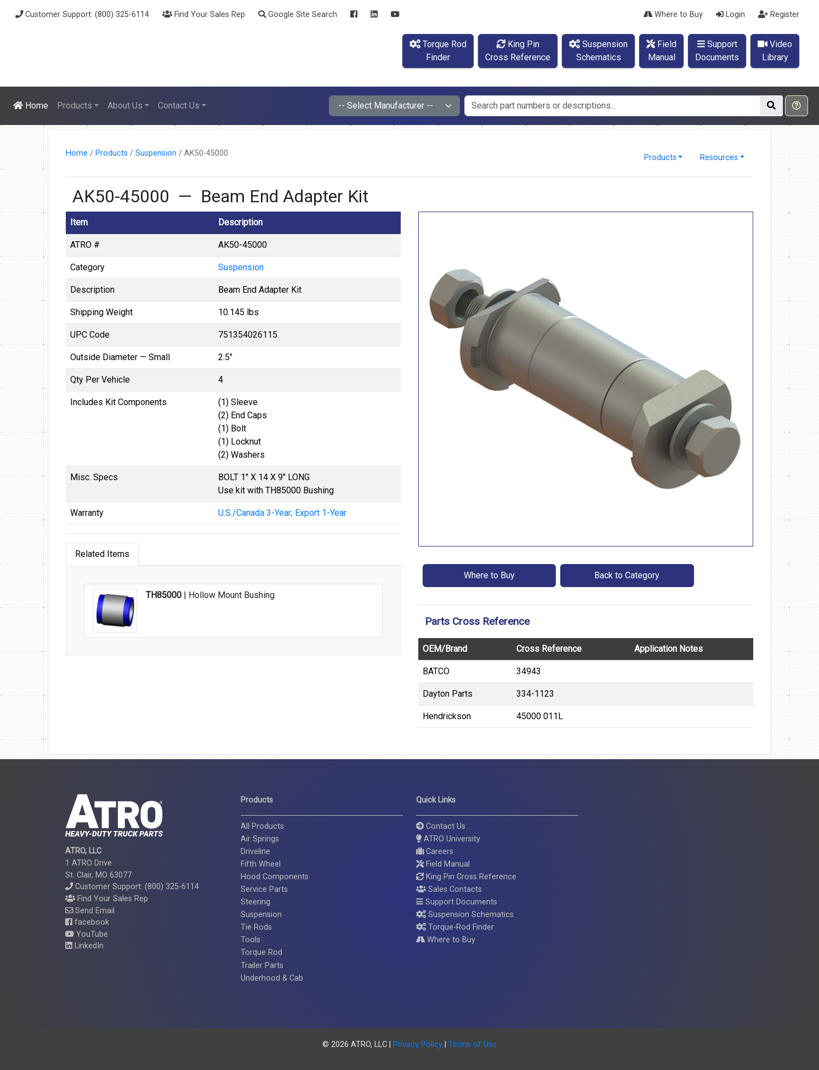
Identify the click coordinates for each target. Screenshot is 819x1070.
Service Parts (264, 889)
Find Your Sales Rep (203, 14)
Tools (250, 939)
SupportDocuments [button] (717, 50)
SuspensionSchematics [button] (598, 50)
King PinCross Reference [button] (517, 50)
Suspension (156, 153)
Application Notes (668, 649)
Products (111, 153)
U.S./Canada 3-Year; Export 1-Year (282, 513)
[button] (796, 105)
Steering (255, 902)
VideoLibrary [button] (775, 50)
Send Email (90, 910)
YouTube (86, 934)
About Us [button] (125, 105)
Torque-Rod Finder (455, 927)
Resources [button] (719, 157)
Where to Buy (673, 14)
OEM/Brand (445, 649)
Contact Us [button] (179, 105)
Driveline (255, 851)
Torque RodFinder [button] (438, 50)
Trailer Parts (262, 965)
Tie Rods (256, 927)
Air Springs (260, 839)
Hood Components (275, 876)
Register (778, 14)
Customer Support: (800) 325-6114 (82, 14)
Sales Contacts (449, 889)
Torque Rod (261, 952)
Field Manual (443, 864)
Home (30, 105)
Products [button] (74, 105)
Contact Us (440, 826)
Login (730, 14)
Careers (434, 851)
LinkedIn (84, 946)
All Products (262, 826)
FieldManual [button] (661, 50)
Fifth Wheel (261, 864)
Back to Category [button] (626, 575)
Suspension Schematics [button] (465, 914)
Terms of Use (472, 1044)
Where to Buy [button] (489, 575)
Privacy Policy (417, 1044)
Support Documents (456, 902)
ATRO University (448, 839)
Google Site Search (297, 14)
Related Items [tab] (102, 554)
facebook (87, 922)
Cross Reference (549, 649)
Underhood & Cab (272, 978)
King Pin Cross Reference (466, 876)
